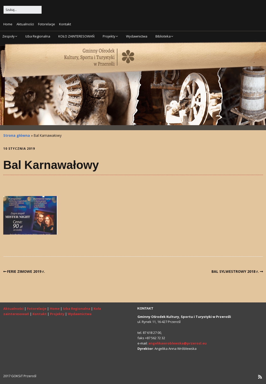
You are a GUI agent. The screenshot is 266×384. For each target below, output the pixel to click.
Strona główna (16, 135)
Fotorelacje (46, 24)
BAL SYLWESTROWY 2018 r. (235, 271)
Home (7, 24)
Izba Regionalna (37, 36)
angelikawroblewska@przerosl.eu (177, 343)
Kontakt (65, 24)
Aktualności (25, 24)
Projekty (109, 36)
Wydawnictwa (136, 36)
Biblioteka (163, 36)
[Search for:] (22, 10)
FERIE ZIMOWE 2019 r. (26, 271)
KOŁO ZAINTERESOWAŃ (76, 36)
